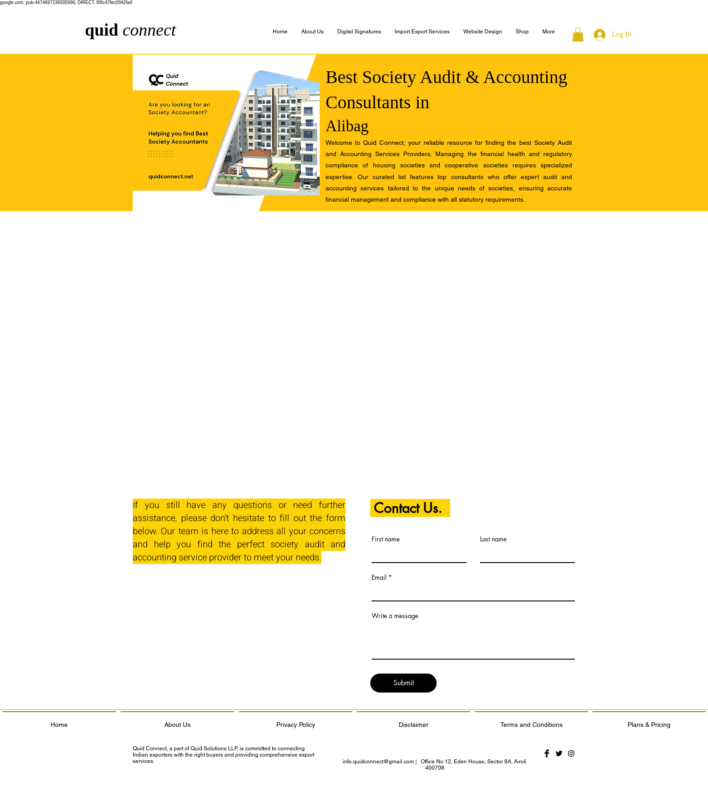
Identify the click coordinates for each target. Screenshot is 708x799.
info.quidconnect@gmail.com (378, 761)
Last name (493, 539)
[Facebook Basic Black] (547, 753)
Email (379, 577)
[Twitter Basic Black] (559, 753)
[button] (549, 31)
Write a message (395, 616)
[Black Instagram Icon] (571, 753)
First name (386, 539)
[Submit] (403, 683)
